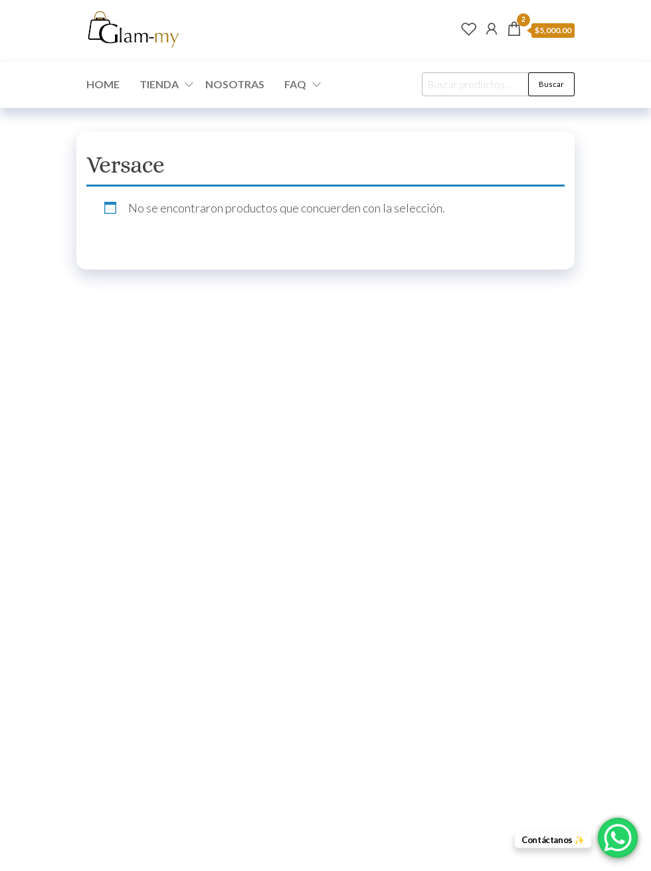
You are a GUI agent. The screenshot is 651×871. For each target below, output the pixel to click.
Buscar (551, 84)
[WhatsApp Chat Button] (618, 838)
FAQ (295, 84)
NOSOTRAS (234, 84)
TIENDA (159, 84)
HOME (103, 84)
